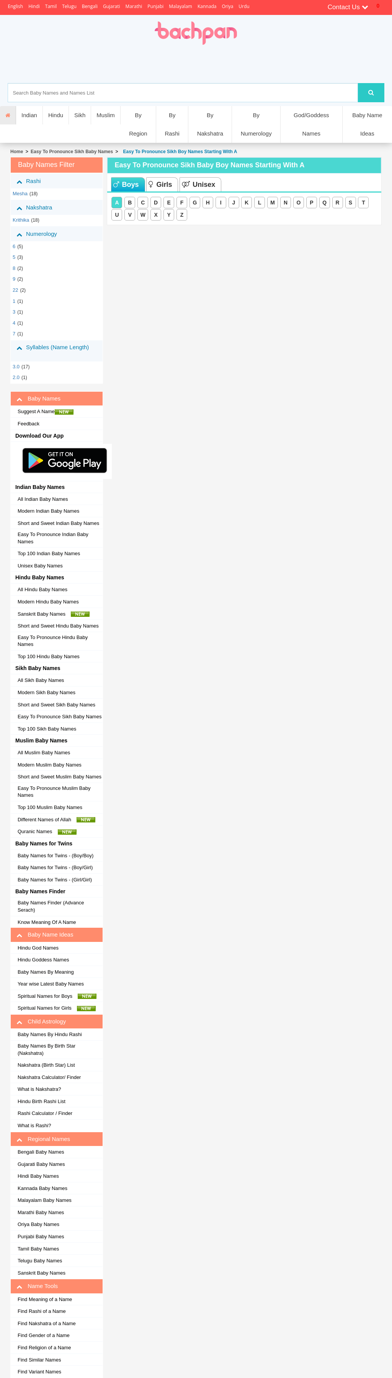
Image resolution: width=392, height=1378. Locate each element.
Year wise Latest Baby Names (51, 984)
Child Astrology (41, 1021)
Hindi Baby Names (38, 1176)
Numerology (42, 233)
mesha (20, 193)
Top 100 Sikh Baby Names (47, 729)
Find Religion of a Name (44, 1347)
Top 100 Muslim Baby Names (50, 807)
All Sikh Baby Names (41, 680)
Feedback (28, 424)
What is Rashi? (34, 1125)
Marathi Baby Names (41, 1212)
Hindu (55, 115)
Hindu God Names (38, 948)
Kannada (207, 6)
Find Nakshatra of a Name (47, 1323)
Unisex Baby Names (40, 566)
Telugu (69, 6)
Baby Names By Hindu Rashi (50, 1034)
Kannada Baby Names (42, 1188)
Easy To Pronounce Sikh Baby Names (72, 151)
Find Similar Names (39, 1360)
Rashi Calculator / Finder (45, 1113)
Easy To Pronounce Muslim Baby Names (54, 791)
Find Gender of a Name (44, 1335)
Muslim (105, 115)
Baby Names (38, 398)
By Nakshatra (210, 124)
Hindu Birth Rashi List (41, 1101)
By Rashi (172, 124)
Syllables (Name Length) (52, 350)
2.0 (16, 377)
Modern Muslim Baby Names (50, 765)
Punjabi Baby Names (41, 1236)
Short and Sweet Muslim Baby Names (59, 777)
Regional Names (43, 1139)
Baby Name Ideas (367, 124)
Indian (29, 115)
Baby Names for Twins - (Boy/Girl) (55, 867)
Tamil (51, 6)
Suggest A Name (46, 412)
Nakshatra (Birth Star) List (46, 1065)
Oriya (227, 6)
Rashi (34, 181)
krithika (21, 220)
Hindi (34, 6)
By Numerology (256, 124)
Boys (126, 184)
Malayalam (180, 6)
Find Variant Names (39, 1372)
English (15, 6)
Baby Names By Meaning (46, 972)
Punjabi (155, 6)
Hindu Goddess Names (43, 960)
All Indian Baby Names (43, 499)
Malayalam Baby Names (45, 1200)
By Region (138, 124)
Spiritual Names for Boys (57, 996)
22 (15, 290)
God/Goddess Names (311, 124)
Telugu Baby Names (40, 1261)
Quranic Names (47, 832)
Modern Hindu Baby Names (48, 602)
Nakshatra (40, 207)
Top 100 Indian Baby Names (49, 553)
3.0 (16, 366)
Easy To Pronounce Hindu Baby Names (53, 640)
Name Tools (37, 1286)
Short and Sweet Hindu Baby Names (58, 626)
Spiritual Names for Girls (57, 1008)
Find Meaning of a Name (45, 1299)
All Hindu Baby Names (42, 589)
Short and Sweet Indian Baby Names (58, 523)
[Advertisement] (222, 64)
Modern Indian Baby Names (48, 511)
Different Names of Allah (56, 820)
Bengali (90, 6)
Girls (160, 184)
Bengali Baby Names (41, 1152)
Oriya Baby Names (38, 1224)
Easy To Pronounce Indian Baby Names (53, 537)
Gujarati (111, 6)
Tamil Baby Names (38, 1249)
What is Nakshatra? (39, 1089)
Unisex (198, 184)
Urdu (243, 6)
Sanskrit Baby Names (54, 614)
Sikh (79, 115)
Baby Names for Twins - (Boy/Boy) (55, 855)
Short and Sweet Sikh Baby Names (56, 705)
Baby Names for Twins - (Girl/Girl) (55, 880)
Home (16, 151)
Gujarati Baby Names (41, 1164)
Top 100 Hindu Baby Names (49, 656)
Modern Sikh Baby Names (46, 692)
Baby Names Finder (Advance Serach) (51, 906)
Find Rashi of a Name (42, 1311)
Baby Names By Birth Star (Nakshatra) (46, 1049)
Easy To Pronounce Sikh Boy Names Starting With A (179, 151)
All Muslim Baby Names (44, 752)
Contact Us (348, 7)
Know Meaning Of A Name (47, 922)
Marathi (134, 6)
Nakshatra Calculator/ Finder (49, 1077)
